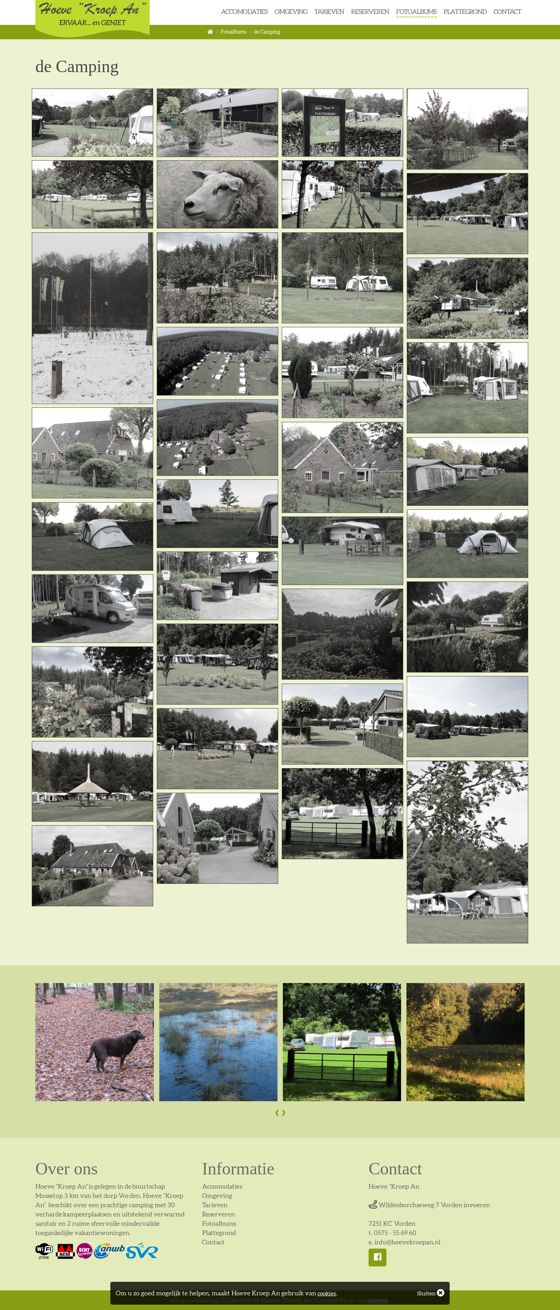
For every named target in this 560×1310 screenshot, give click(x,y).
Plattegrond (465, 11)
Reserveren (370, 11)
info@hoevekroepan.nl (407, 1242)
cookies (328, 1293)
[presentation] (276, 1112)
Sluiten (429, 1293)
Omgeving (291, 11)
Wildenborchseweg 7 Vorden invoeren (429, 1205)
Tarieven (329, 11)
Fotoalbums (416, 11)
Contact (507, 11)
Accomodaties (244, 11)
